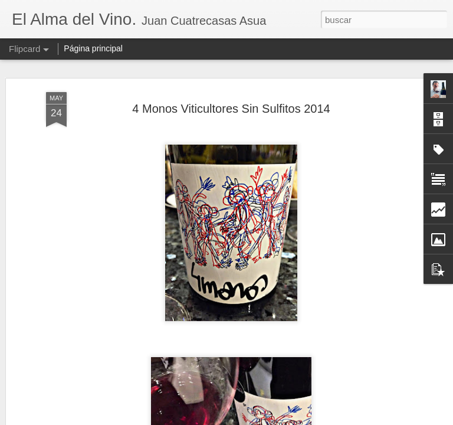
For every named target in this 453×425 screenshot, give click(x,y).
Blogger (272, 418)
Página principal (93, 48)
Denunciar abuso (311, 418)
